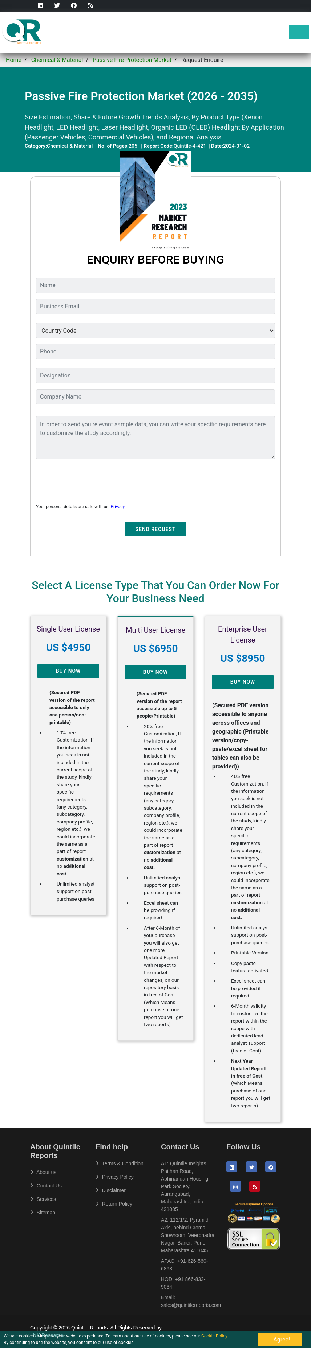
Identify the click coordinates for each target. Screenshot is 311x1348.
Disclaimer (111, 1190)
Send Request (156, 529)
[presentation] (91, 479)
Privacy (117, 506)
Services (43, 1199)
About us (43, 1172)
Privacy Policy (115, 1177)
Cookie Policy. (215, 1336)
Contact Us (46, 1186)
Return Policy (114, 1204)
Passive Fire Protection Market (132, 59)
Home (13, 59)
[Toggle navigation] (299, 32)
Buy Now (68, 671)
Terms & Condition (120, 1163)
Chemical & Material (57, 59)
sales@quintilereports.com (191, 1305)
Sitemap (42, 1212)
